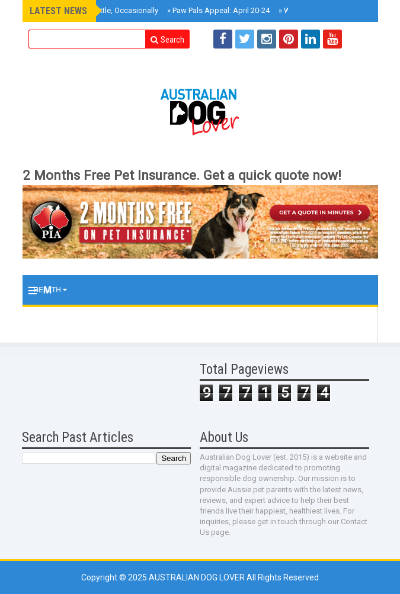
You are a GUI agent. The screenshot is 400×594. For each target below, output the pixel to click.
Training (54, 319)
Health (51, 290)
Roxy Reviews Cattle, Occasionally (97, 10)
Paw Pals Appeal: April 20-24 (218, 10)
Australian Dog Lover (198, 577)
